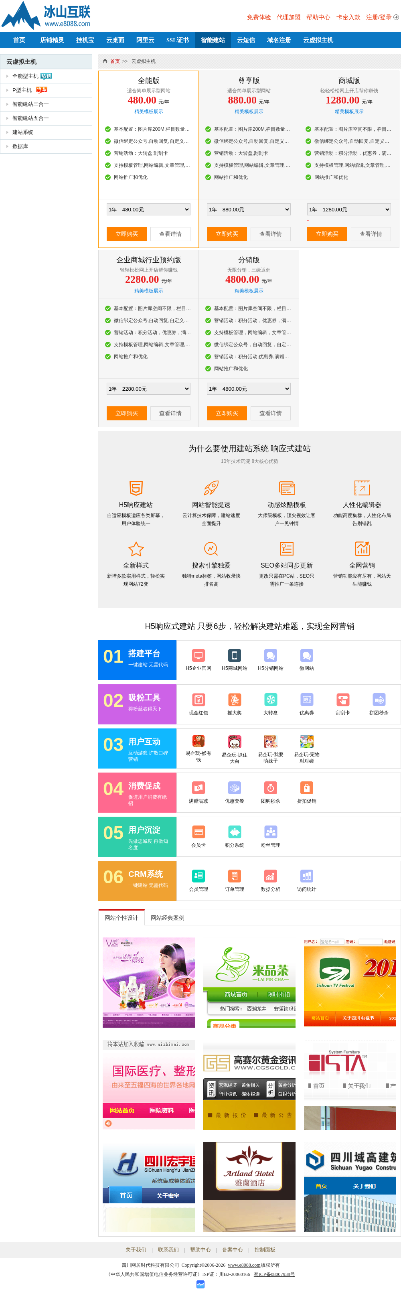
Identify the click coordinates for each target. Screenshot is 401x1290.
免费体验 (259, 17)
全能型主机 (25, 76)
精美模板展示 (148, 111)
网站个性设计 (121, 918)
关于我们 (136, 1250)
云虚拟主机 (318, 40)
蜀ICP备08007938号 (274, 1274)
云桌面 (115, 40)
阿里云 (145, 40)
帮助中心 (318, 17)
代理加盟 (289, 17)
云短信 (246, 40)
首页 (19, 40)
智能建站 (213, 40)
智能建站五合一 (30, 118)
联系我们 (168, 1250)
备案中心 (232, 1250)
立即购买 (126, 234)
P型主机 (22, 90)
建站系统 (22, 132)
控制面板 (265, 1250)
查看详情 (170, 234)
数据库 (20, 146)
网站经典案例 (167, 918)
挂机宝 (85, 40)
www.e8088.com (244, 1265)
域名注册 (279, 40)
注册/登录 (379, 17)
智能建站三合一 (30, 104)
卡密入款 (348, 17)
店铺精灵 (52, 40)
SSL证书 (177, 40)
